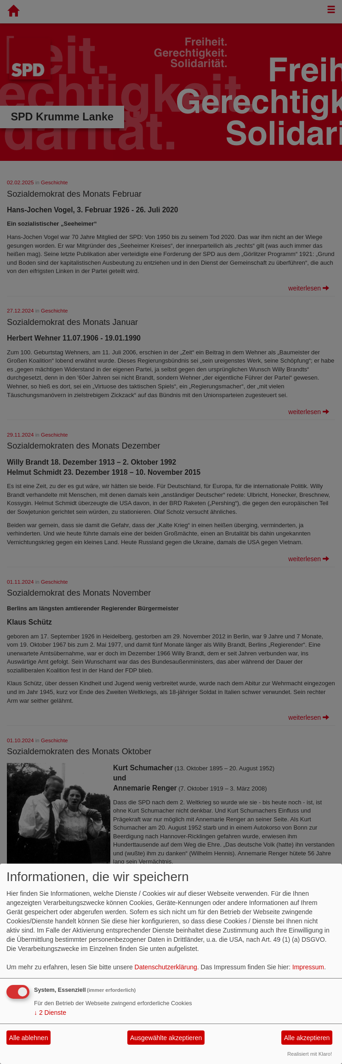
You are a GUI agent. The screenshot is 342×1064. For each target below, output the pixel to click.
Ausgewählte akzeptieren (166, 1037)
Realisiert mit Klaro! (309, 1054)
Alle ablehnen (28, 1037)
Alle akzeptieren (307, 1037)
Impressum (308, 967)
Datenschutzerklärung (166, 967)
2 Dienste (50, 1012)
